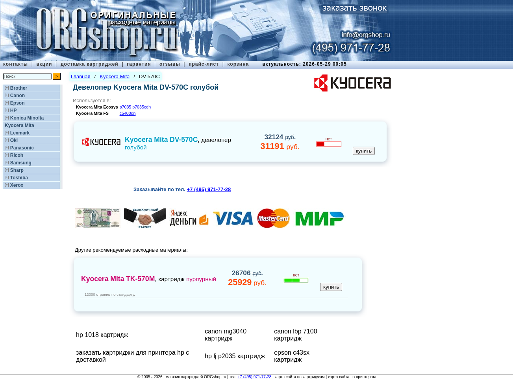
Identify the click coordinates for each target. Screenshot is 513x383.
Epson (17, 103)
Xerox (16, 185)
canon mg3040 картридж (225, 335)
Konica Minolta (27, 118)
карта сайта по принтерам (352, 377)
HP (13, 110)
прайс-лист (204, 64)
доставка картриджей (90, 64)
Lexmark (20, 133)
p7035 (125, 107)
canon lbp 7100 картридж (295, 335)
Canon (17, 95)
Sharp (17, 170)
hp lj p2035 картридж (235, 356)
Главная (80, 76)
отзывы (169, 64)
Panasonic (22, 148)
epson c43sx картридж (291, 356)
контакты (15, 64)
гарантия (139, 64)
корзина (238, 64)
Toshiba (19, 177)
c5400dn (128, 113)
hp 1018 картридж (102, 334)
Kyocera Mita (19, 125)
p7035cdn (141, 107)
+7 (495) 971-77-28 (254, 377)
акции (44, 64)
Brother (18, 88)
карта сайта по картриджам (300, 377)
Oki (14, 140)
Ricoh (16, 155)
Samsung (20, 163)
